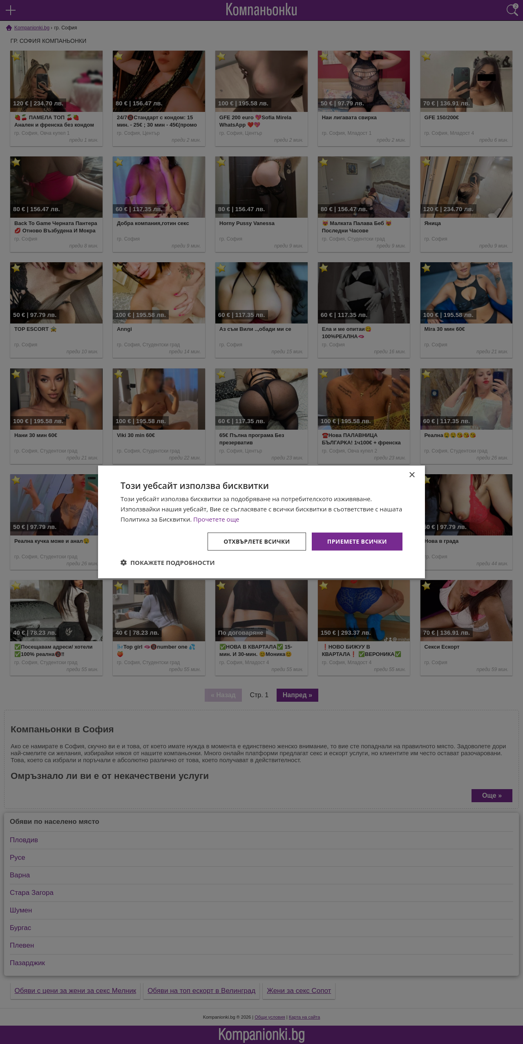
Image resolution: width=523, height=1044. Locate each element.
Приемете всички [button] (357, 541)
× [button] (412, 475)
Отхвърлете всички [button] (257, 541)
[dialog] (261, 522)
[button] (168, 562)
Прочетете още (216, 519)
